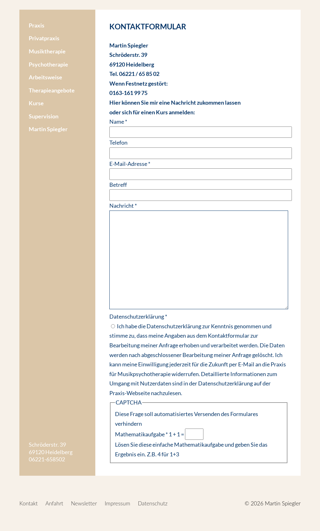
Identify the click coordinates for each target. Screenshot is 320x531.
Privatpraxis (44, 38)
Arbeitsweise (45, 77)
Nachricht (123, 205)
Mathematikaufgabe (141, 434)
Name (118, 121)
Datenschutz (153, 503)
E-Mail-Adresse (129, 163)
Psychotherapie (48, 64)
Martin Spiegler (48, 129)
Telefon (118, 142)
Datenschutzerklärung (138, 316)
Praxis (36, 25)
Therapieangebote (52, 90)
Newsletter (84, 503)
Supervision (43, 116)
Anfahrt (54, 503)
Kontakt (28, 503)
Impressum (117, 503)
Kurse (36, 103)
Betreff (118, 184)
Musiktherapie (47, 51)
